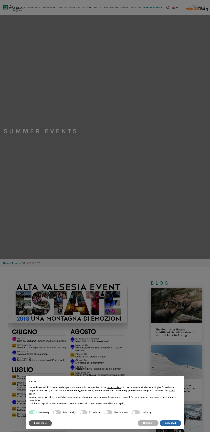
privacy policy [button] (114, 387)
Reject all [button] (148, 423)
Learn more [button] (40, 423)
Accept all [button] (170, 423)
